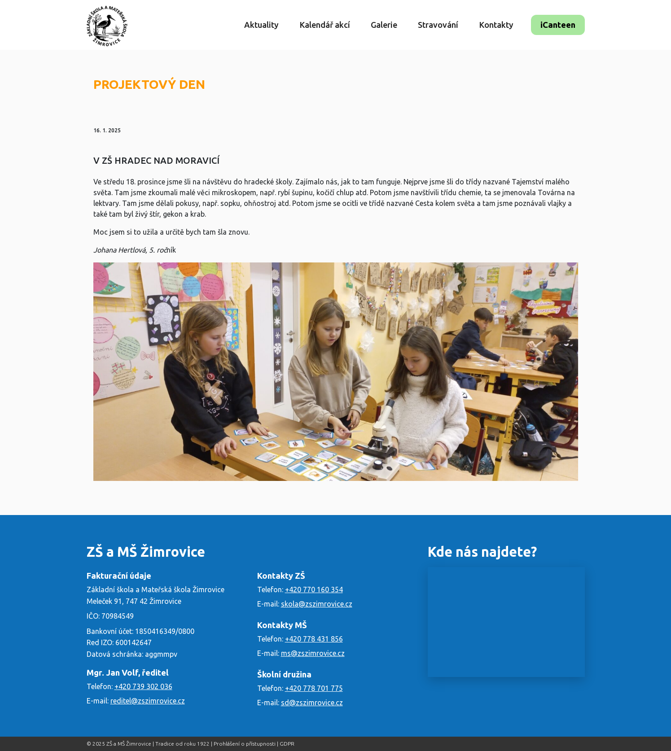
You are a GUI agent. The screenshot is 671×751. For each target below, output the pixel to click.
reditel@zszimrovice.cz (147, 701)
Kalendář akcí (324, 24)
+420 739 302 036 (143, 686)
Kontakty (496, 24)
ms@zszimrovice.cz (313, 653)
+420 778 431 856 (314, 639)
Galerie (384, 24)
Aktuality (261, 24)
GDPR (287, 744)
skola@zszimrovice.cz (316, 604)
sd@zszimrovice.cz (312, 703)
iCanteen (557, 24)
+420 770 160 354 (314, 589)
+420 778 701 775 (314, 688)
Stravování (438, 24)
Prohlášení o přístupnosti (245, 744)
